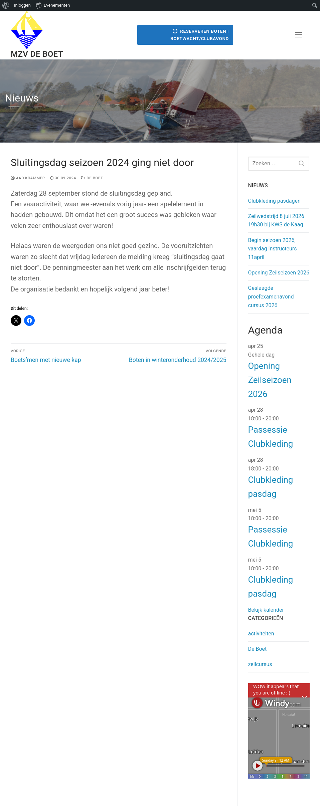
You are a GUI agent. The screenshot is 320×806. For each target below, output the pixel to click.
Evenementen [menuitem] (53, 5)
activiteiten (261, 633)
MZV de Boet (37, 54)
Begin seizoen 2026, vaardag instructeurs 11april (272, 249)
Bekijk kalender (266, 610)
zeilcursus (260, 664)
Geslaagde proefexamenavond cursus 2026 (271, 297)
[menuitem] (6, 5)
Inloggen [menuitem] (22, 5)
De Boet (92, 178)
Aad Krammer (28, 178)
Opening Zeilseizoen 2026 (279, 272)
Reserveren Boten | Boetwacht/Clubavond (199, 34)
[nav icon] (298, 35)
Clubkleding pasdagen (274, 201)
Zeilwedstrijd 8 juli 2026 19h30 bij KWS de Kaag (276, 220)
